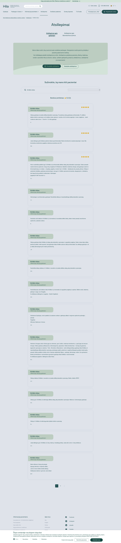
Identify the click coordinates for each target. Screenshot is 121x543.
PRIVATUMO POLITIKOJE (92, 536)
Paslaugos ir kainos (16, 11)
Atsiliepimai (44, 11)
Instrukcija (76, 1)
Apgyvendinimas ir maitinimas (20, 527)
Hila (45, 520)
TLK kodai (79, 11)
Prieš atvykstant (16, 522)
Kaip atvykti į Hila (17, 525)
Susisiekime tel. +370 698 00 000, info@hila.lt (23, 520)
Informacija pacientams (31, 11)
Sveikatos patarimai (55, 11)
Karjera (46, 530)
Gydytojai (5, 11)
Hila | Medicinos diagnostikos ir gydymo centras (14, 17)
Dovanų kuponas (68, 11)
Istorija (46, 525)
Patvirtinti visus (96, 540)
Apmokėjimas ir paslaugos (19, 530)
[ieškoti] (40, 6)
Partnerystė (47, 527)
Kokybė (46, 522)
